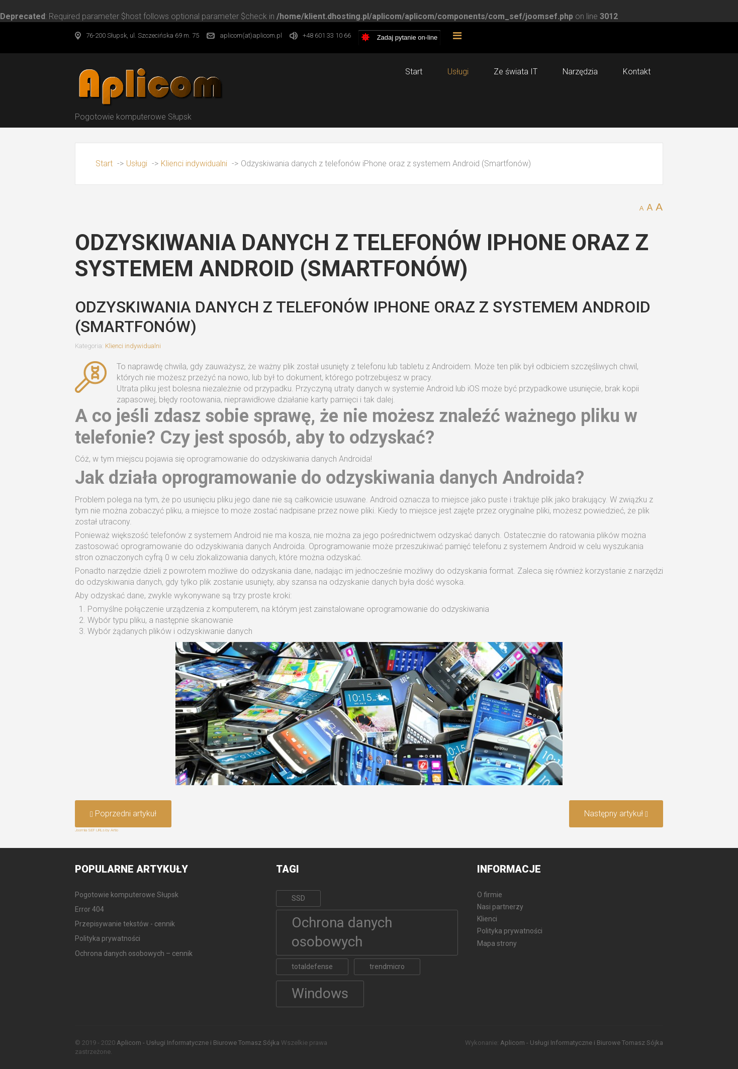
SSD (298, 898)
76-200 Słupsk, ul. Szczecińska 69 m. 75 (142, 35)
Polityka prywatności (509, 931)
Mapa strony (497, 943)
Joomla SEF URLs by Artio (96, 830)
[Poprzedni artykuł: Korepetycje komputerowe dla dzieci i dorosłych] (123, 813)
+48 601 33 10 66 (327, 35)
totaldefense (312, 967)
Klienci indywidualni (133, 346)
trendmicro (387, 967)
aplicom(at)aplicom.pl (251, 35)
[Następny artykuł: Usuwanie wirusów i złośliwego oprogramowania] (616, 813)
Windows (320, 993)
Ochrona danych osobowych (342, 932)
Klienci (487, 919)
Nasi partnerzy (500, 907)
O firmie (489, 895)
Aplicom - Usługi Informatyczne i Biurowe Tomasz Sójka (198, 1042)
